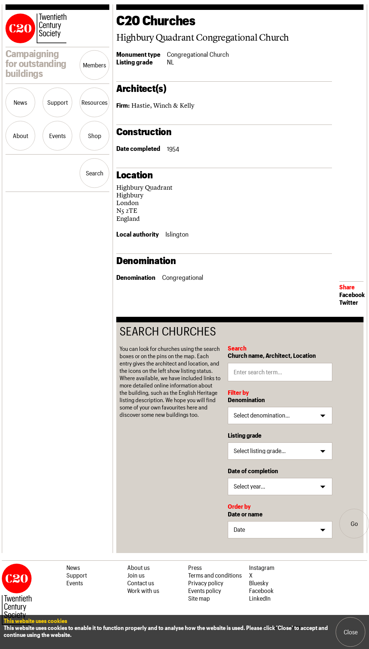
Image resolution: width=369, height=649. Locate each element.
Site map (199, 598)
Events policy (204, 590)
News (20, 102)
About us (138, 567)
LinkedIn (260, 598)
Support (57, 102)
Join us (136, 575)
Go (354, 523)
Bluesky (258, 582)
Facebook (352, 294)
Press (195, 567)
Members (94, 64)
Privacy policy (205, 582)
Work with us (143, 590)
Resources (94, 102)
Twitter (348, 302)
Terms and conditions (215, 575)
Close (351, 631)
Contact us (140, 582)
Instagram (261, 567)
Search (94, 173)
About (20, 135)
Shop (94, 135)
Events (57, 135)
